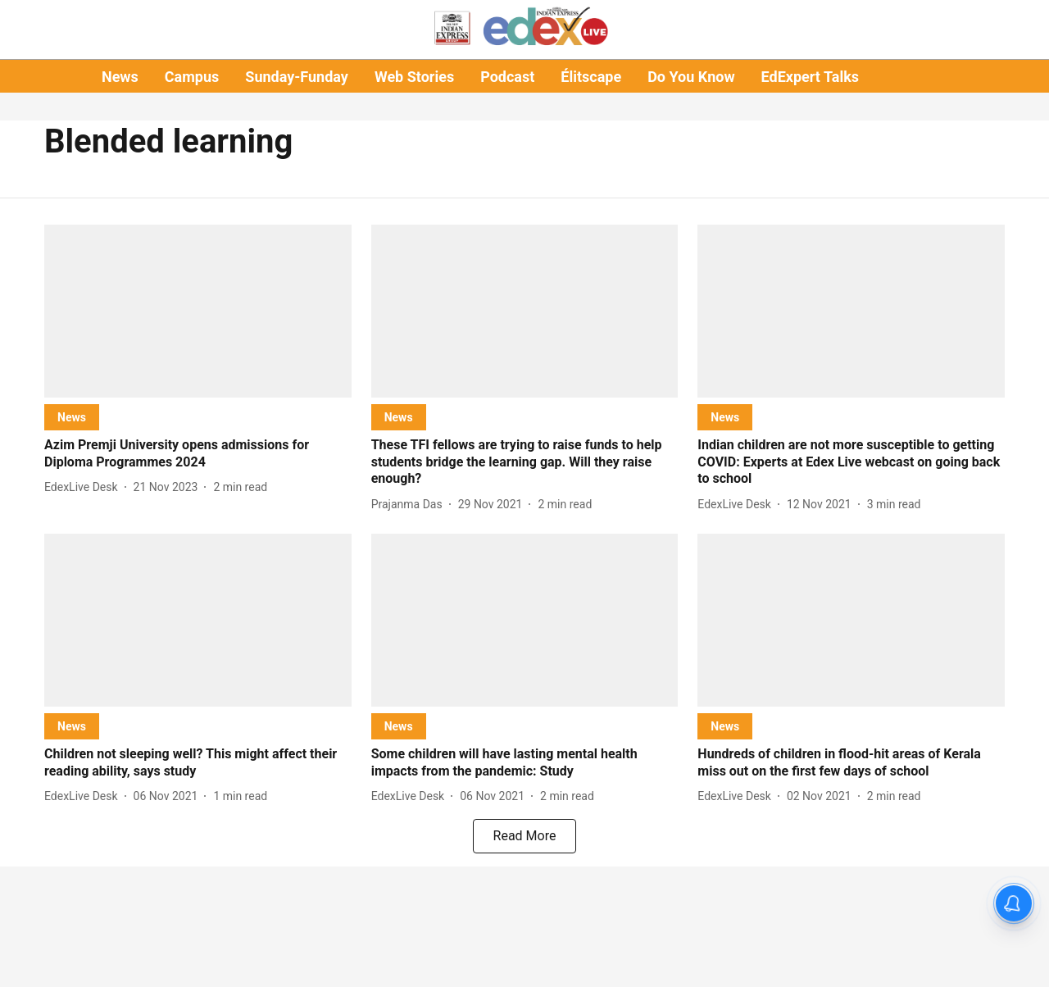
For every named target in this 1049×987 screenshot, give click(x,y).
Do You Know (690, 76)
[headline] (198, 454)
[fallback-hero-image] (198, 311)
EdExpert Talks (810, 76)
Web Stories (414, 76)
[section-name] (71, 417)
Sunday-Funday (296, 76)
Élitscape (591, 76)
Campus (192, 76)
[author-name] (84, 487)
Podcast (507, 76)
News (120, 76)
